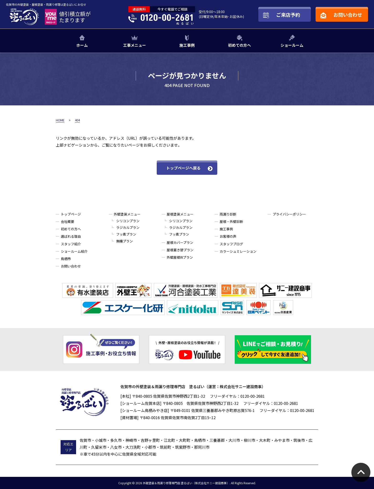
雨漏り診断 (228, 214)
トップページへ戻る (183, 168)
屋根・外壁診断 (231, 221)
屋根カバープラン (180, 242)
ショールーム (291, 45)
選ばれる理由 (71, 236)
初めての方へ (239, 45)
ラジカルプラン (128, 227)
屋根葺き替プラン (180, 249)
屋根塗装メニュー (180, 214)
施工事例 (187, 45)
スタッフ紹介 (71, 244)
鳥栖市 (66, 258)
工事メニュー (134, 45)
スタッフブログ (231, 244)
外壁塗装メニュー (127, 214)
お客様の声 (228, 236)
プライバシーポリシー (289, 214)
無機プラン (124, 241)
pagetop (360, 472)
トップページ (71, 214)
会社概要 (67, 221)
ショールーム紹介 (74, 251)
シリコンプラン (128, 220)
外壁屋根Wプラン (180, 257)
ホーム (82, 45)
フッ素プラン (126, 234)
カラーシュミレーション (238, 251)
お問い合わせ (71, 266)
